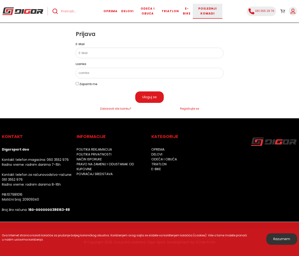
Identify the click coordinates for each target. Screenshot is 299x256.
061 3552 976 (12, 179)
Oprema (110, 11)
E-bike (187, 11)
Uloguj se (149, 97)
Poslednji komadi (207, 11)
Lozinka (81, 64)
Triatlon (170, 11)
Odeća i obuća (148, 11)
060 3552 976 (58, 159)
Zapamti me (88, 84)
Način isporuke (89, 159)
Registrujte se (189, 109)
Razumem (281, 239)
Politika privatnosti (94, 154)
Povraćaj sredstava (95, 174)
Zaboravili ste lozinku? (115, 109)
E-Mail (80, 44)
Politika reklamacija (94, 149)
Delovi (127, 11)
